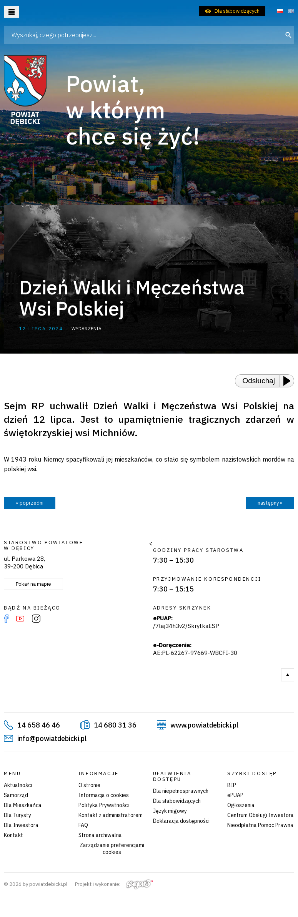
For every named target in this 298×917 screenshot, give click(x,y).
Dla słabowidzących (237, 11)
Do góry (287, 674)
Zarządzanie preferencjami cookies (112, 849)
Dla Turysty (17, 815)
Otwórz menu (11, 12)
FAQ (83, 825)
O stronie (89, 785)
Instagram (36, 619)
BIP (231, 785)
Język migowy (170, 810)
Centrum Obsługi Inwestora (260, 815)
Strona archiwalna (100, 835)
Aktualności (18, 785)
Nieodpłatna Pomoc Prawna (260, 825)
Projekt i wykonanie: (114, 884)
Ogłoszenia (241, 805)
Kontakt (13, 835)
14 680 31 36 (115, 725)
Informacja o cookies (103, 795)
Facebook (6, 619)
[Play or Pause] (289, 381)
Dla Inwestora (21, 825)
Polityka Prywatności (103, 805)
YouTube (20, 619)
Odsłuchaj (259, 381)
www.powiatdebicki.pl (204, 725)
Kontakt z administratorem (110, 815)
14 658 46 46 (38, 725)
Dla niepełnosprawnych (180, 790)
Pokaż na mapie (33, 584)
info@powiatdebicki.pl (52, 738)
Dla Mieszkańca (23, 805)
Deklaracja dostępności (181, 820)
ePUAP (235, 795)
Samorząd (16, 795)
